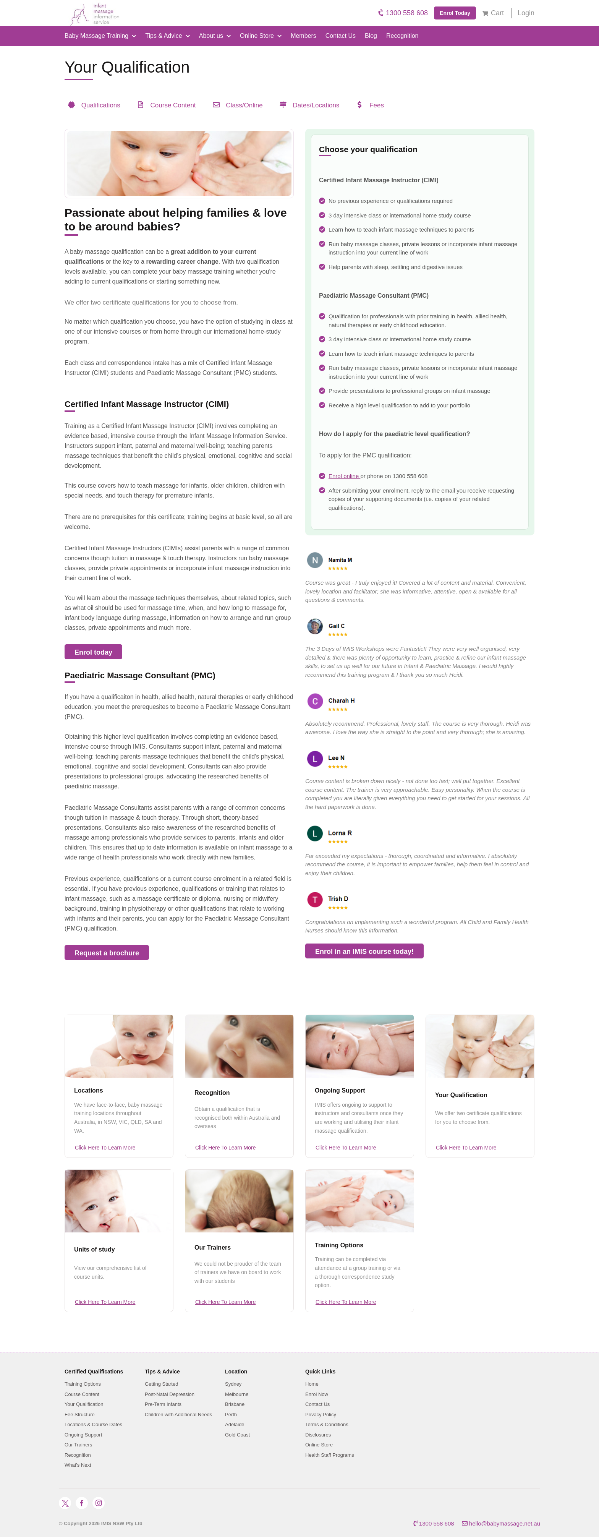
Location (236, 1371)
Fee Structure (80, 1414)
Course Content (82, 1394)
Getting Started (161, 1384)
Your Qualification (461, 1095)
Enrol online (344, 476)
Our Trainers (212, 1247)
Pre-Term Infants (163, 1404)
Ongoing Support (340, 1090)
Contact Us (340, 35)
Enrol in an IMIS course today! (364, 951)
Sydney (233, 1384)
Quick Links (320, 1371)
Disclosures (318, 1435)
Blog (371, 35)
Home (312, 1384)
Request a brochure (106, 953)
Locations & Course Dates (93, 1424)
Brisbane (234, 1404)
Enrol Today (455, 13)
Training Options (339, 1245)
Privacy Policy (320, 1414)
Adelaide (234, 1424)
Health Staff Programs (329, 1455)
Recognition (402, 35)
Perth (231, 1414)
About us (215, 35)
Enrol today (93, 652)
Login (526, 13)
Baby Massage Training (100, 35)
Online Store (261, 35)
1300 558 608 (403, 12)
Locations (88, 1090)
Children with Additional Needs (178, 1414)
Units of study (94, 1249)
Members (303, 35)
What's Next (78, 1465)
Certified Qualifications (94, 1371)
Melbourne (236, 1394)
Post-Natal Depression (169, 1394)
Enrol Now (316, 1394)
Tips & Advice (167, 35)
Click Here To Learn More (105, 1148)
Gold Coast (237, 1435)
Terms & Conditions (326, 1424)
